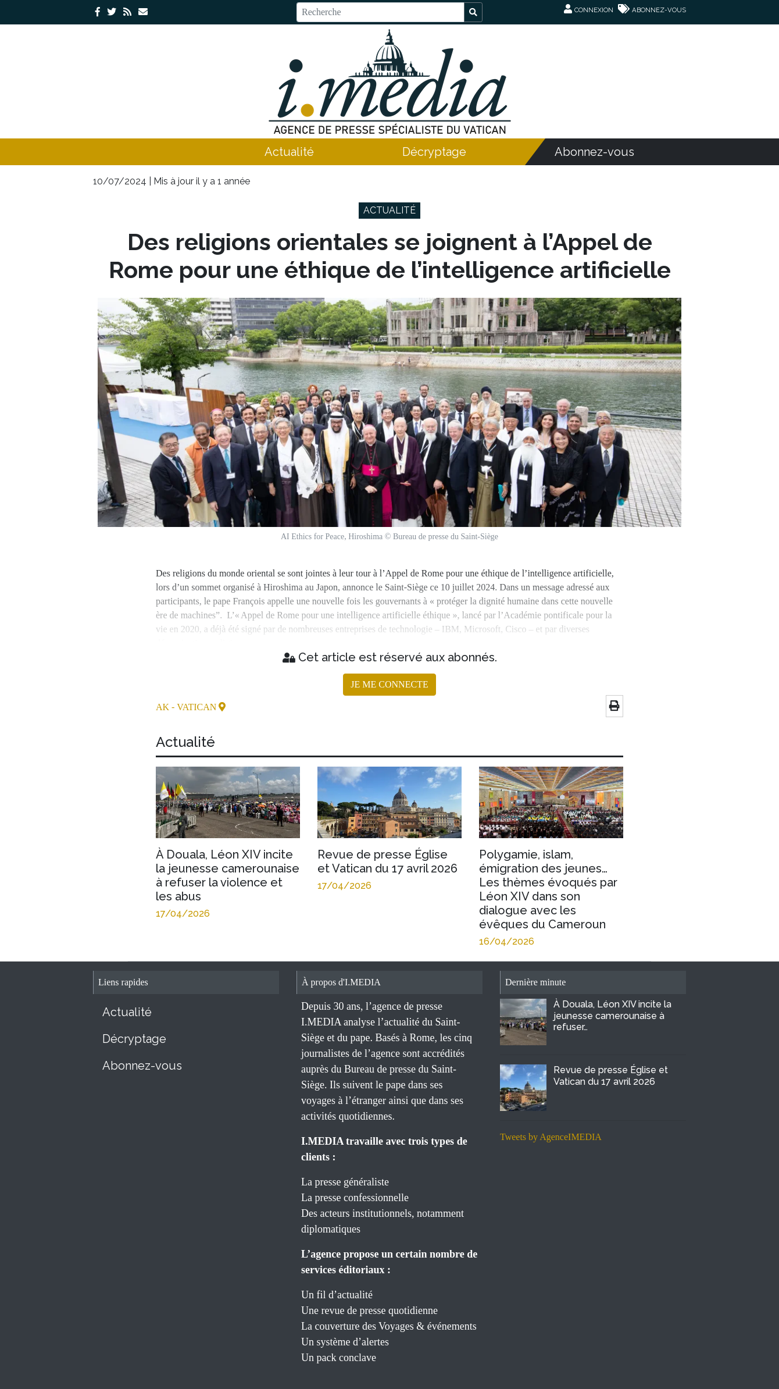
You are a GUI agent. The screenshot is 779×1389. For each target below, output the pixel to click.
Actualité (289, 152)
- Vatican (195, 707)
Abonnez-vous (594, 152)
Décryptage (434, 152)
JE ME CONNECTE (389, 684)
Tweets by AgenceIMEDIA (551, 1137)
